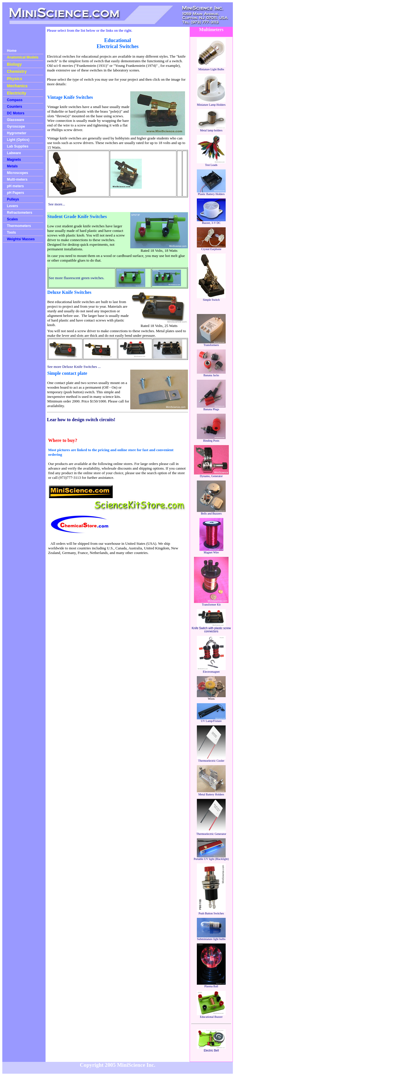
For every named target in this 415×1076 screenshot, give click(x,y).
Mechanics (17, 86)
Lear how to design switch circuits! (81, 419)
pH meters (15, 186)
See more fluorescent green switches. (76, 278)
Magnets (14, 160)
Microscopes (17, 173)
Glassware (15, 120)
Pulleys (13, 199)
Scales (12, 219)
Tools (11, 232)
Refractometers (19, 213)
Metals (12, 166)
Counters (14, 107)
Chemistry (17, 71)
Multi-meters (17, 179)
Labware (14, 153)
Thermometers (19, 226)
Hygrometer (16, 133)
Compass (14, 100)
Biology (14, 64)
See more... (56, 204)
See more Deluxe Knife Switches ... (74, 366)
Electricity (16, 93)
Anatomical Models (22, 57)
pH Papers (15, 193)
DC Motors (15, 113)
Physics (14, 78)
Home (11, 51)
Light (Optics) (18, 140)
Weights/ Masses (21, 239)
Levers (12, 206)
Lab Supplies (18, 146)
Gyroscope (16, 126)
